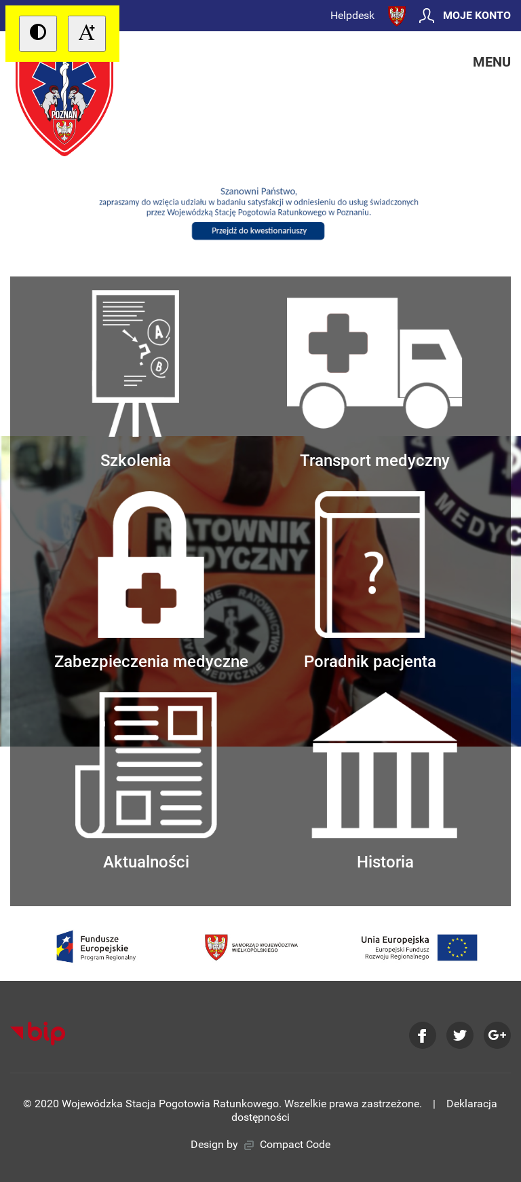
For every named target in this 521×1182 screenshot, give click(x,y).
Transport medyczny (375, 380)
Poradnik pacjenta (370, 581)
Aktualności (146, 782)
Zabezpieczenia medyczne (151, 581)
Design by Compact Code (260, 1144)
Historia (385, 782)
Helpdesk (352, 15)
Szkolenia (136, 380)
